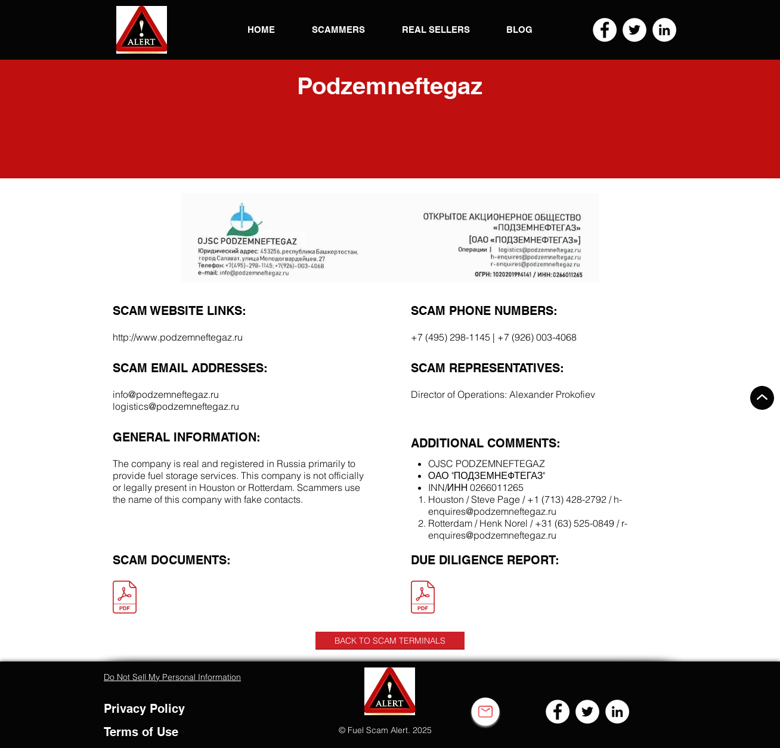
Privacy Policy (144, 708)
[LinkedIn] (664, 30)
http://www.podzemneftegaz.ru (178, 337)
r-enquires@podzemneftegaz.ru (527, 529)
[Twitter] (634, 30)
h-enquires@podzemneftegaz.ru (525, 505)
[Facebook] (605, 30)
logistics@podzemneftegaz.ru (176, 406)
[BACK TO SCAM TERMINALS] (390, 641)
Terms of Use (141, 732)
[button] (141, 30)
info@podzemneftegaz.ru (166, 394)
